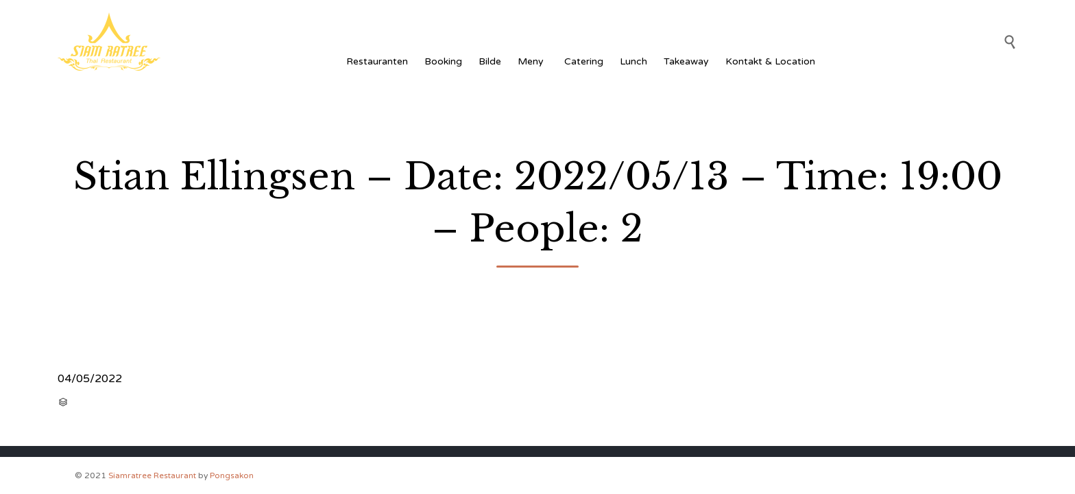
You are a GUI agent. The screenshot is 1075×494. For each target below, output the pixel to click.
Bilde (490, 61)
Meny (533, 61)
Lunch (633, 61)
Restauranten (377, 61)
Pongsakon (232, 475)
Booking (443, 61)
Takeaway (686, 61)
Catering (583, 61)
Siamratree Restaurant (152, 475)
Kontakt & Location (770, 61)
